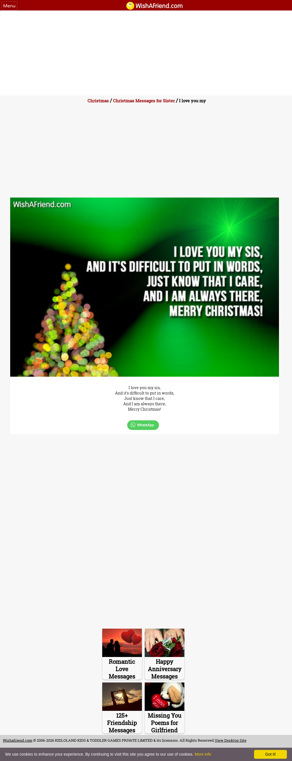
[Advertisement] (146, 53)
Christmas (98, 100)
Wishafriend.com (17, 740)
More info (203, 754)
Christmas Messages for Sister (144, 100)
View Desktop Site (230, 740)
